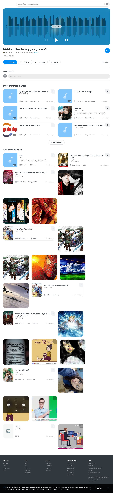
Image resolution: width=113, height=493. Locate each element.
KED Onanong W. (21, 238)
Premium (6, 463)
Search (5, 466)
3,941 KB (11, 56)
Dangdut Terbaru (19, 52)
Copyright (48, 468)
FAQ (26, 466)
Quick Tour (28, 468)
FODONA (31, 165)
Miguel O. (23, 165)
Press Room (6, 468)
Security (90, 470)
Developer (49, 470)
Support (27, 463)
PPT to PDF (70, 472)
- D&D (83, 165)
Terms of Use (92, 463)
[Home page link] (9, 4)
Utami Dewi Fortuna (81, 113)
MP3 (5, 56)
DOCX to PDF (71, 468)
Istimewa (101, 113)
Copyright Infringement (95, 468)
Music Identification (94, 472)
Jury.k (46, 295)
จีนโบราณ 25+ (30, 379)
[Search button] (102, 4)
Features (27, 470)
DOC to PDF (70, 463)
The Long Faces (41, 160)
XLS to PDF (70, 470)
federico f (19, 323)
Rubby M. (7, 52)
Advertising (49, 466)
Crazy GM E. (74, 165)
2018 (27, 160)
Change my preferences (62, 489)
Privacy (90, 466)
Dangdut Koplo (93, 113)
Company (48, 463)
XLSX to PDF (70, 475)
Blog (4, 470)
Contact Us (28, 472)
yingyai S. (19, 379)
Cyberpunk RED (31, 182)
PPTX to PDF (70, 466)
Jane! (22, 160)
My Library (55, 295)
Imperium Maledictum (32, 323)
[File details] (10, 96)
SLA (89, 475)
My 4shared (33, 238)
